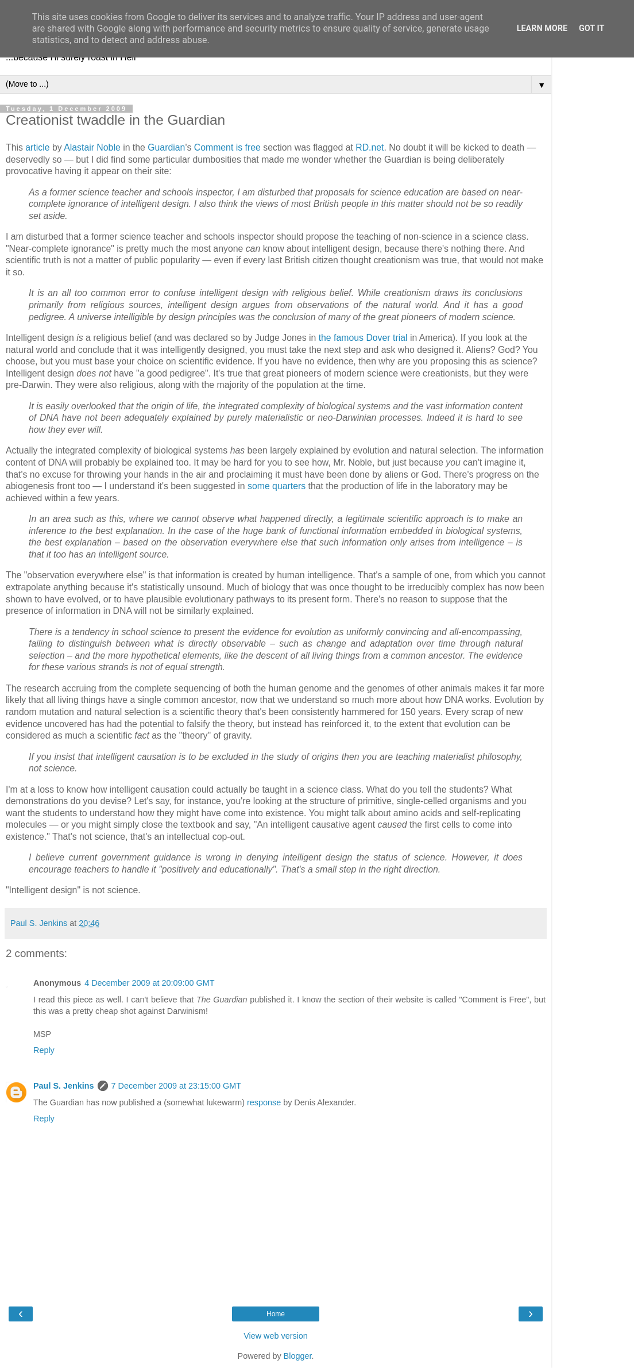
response (264, 1102)
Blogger (298, 1356)
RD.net (369, 147)
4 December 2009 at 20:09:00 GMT (149, 982)
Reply (44, 1050)
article (37, 147)
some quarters (277, 486)
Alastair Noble (92, 147)
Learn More (542, 28)
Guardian (166, 147)
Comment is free (227, 147)
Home (275, 1314)
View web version (275, 1335)
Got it (591, 28)
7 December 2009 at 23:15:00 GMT (176, 1085)
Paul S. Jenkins (63, 1085)
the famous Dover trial (363, 338)
